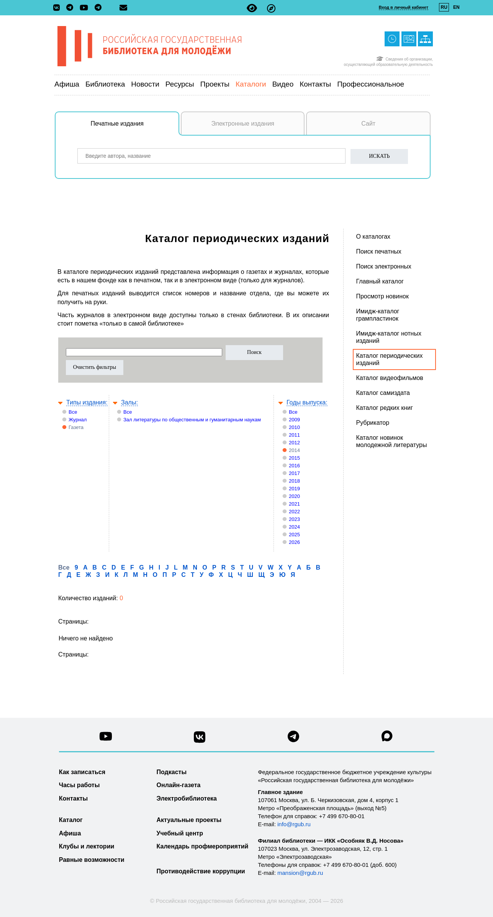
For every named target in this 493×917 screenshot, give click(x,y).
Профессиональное (370, 84)
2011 (294, 435)
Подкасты (172, 772)
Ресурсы (179, 84)
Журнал (78, 419)
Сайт (368, 123)
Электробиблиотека (187, 798)
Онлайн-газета (179, 785)
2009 (294, 419)
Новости (145, 84)
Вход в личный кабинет (403, 7)
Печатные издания (135, 127)
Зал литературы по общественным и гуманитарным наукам (192, 419)
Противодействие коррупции (201, 871)
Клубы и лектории (87, 846)
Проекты (214, 84)
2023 (294, 519)
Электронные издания (242, 123)
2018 (294, 481)
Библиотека (105, 84)
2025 (294, 534)
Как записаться (82, 772)
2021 (294, 504)
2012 (294, 442)
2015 (294, 458)
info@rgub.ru (294, 824)
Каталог (71, 820)
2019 (294, 488)
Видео (283, 84)
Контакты (315, 84)
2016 (294, 465)
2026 (294, 542)
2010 (294, 427)
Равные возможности (91, 859)
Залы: (129, 402)
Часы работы (79, 785)
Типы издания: (87, 402)
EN (456, 7)
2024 (294, 527)
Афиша (66, 84)
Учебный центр (180, 833)
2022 (294, 511)
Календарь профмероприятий (203, 846)
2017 (294, 473)
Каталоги (251, 84)
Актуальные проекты (189, 820)
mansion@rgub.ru (300, 873)
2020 (294, 496)
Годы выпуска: (307, 402)
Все (73, 412)
